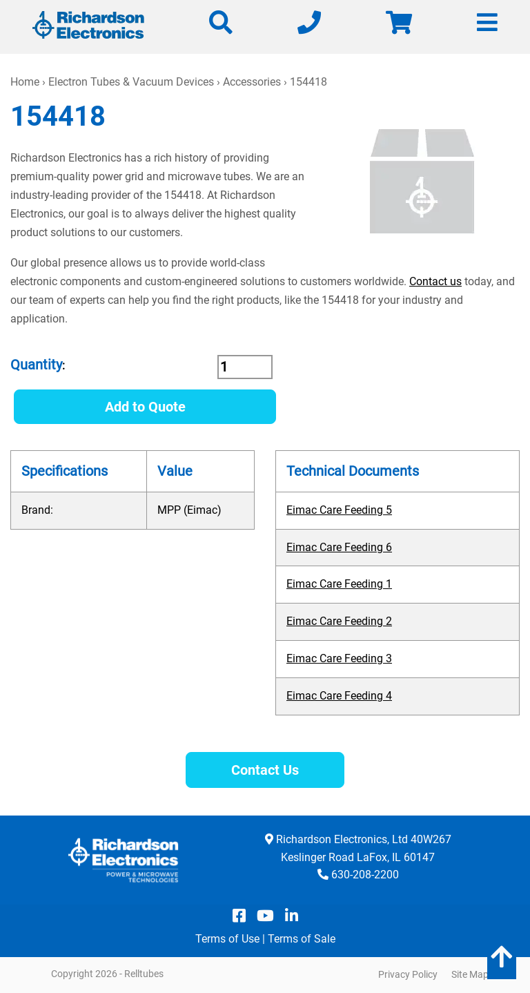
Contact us (435, 281)
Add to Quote (145, 406)
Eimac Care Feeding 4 (339, 695)
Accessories (252, 81)
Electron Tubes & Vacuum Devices (131, 81)
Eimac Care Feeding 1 (339, 583)
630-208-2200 (365, 874)
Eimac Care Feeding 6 (339, 547)
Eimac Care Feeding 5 (339, 510)
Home (24, 81)
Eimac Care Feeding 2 (339, 621)
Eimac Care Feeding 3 (339, 658)
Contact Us (265, 770)
